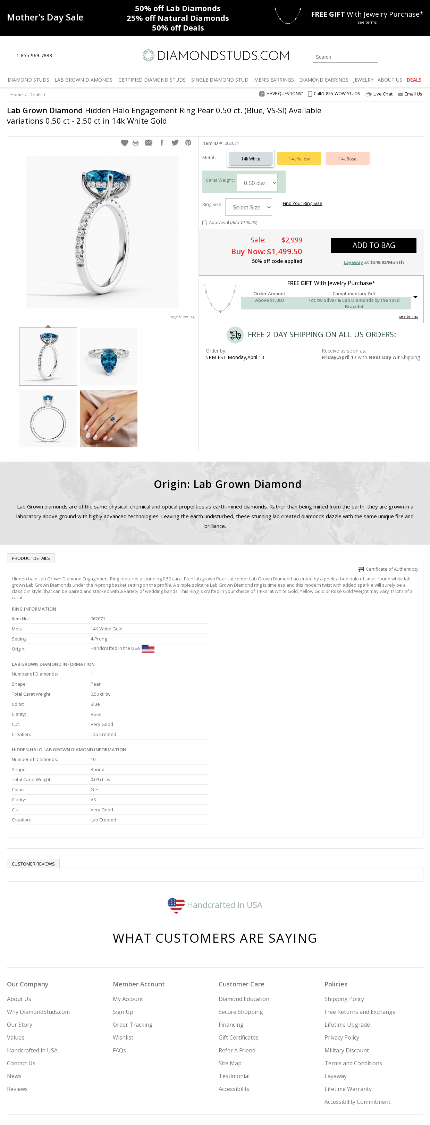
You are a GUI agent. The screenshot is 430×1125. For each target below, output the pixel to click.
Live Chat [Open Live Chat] (379, 94)
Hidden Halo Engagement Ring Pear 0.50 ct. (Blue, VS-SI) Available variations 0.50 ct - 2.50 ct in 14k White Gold (164, 115)
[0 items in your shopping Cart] (418, 56)
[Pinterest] (356, 1084)
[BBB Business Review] (161, 1110)
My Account (128, 937)
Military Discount (346, 988)
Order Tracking (133, 962)
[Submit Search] (373, 57)
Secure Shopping (241, 949)
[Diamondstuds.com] (215, 55)
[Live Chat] (63, 56)
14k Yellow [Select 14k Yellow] (299, 152)
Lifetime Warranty (348, 1027)
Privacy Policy (341, 975)
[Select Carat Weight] (257, 175)
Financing (231, 962)
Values (15, 975)
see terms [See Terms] (408, 309)
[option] (48, 349)
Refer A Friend (237, 988)
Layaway (335, 1014)
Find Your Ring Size (302, 196)
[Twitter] (324, 1084)
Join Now (243, 1082)
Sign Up (123, 949)
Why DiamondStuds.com (38, 949)
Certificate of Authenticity (388, 562)
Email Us (410, 93)
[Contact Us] (79, 55)
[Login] (387, 56)
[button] (124, 136)
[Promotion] (45, 17)
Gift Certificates (239, 975)
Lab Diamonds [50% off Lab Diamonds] (178, 8)
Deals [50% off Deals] (178, 27)
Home (16, 94)
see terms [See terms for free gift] (367, 22)
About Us (19, 937)
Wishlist (123, 975)
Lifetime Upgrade (347, 962)
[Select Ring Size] (248, 200)
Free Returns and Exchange (360, 949)
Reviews (17, 1027)
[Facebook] (341, 1084)
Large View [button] (181, 309)
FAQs (119, 988)
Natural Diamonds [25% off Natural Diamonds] (178, 18)
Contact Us (21, 1001)
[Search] (345, 57)
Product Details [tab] (31, 551)
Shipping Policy (344, 937)
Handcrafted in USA (215, 842)
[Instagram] (306, 1084)
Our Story (19, 962)
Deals (35, 94)
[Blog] (374, 1084)
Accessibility (234, 1027)
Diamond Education (244, 937)
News (14, 1014)
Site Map (230, 1001)
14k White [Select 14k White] (250, 152)
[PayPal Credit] (270, 1110)
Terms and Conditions (353, 1001)
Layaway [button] (353, 255)
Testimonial (234, 1014)
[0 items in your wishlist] (402, 56)
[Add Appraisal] (204, 216)
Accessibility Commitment (357, 1039)
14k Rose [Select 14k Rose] (347, 152)
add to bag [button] (374, 238)
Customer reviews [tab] (33, 802)
